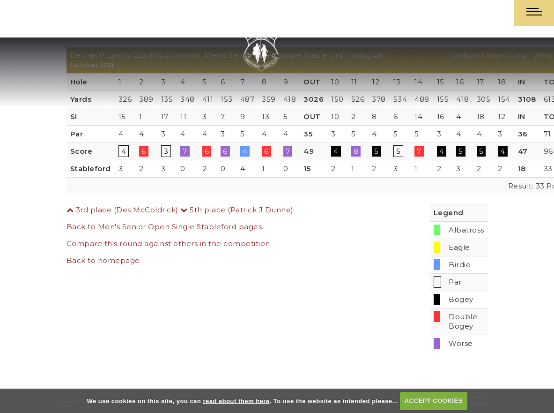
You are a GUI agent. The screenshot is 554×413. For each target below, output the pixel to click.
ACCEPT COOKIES (434, 400)
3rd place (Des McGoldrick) (122, 209)
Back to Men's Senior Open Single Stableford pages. (165, 226)
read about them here (236, 400)
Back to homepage (103, 260)
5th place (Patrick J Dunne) (237, 209)
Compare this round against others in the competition (168, 243)
